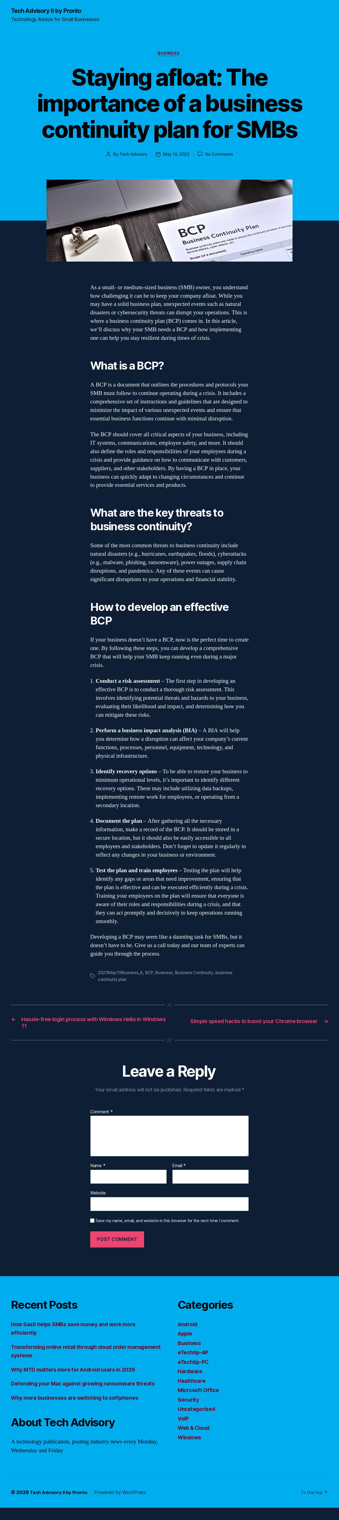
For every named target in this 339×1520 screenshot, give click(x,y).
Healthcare (193, 1384)
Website (98, 1196)
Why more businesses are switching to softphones (80, 1410)
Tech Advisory (132, 156)
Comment (101, 1115)
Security (189, 1403)
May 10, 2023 (176, 156)
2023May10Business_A (121, 974)
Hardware (191, 1375)
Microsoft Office (200, 1393)
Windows (191, 1440)
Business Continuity (197, 974)
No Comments (220, 156)
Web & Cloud (196, 1431)
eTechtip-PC (195, 1365)
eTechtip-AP (195, 1356)
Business (169, 54)
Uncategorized (198, 1412)
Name (97, 1169)
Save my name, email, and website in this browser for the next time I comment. (167, 1224)
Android (189, 1327)
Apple (186, 1337)
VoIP (184, 1422)
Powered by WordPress (124, 1504)
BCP (151, 974)
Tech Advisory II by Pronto (49, 11)
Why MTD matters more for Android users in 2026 (79, 1373)
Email (179, 1169)
